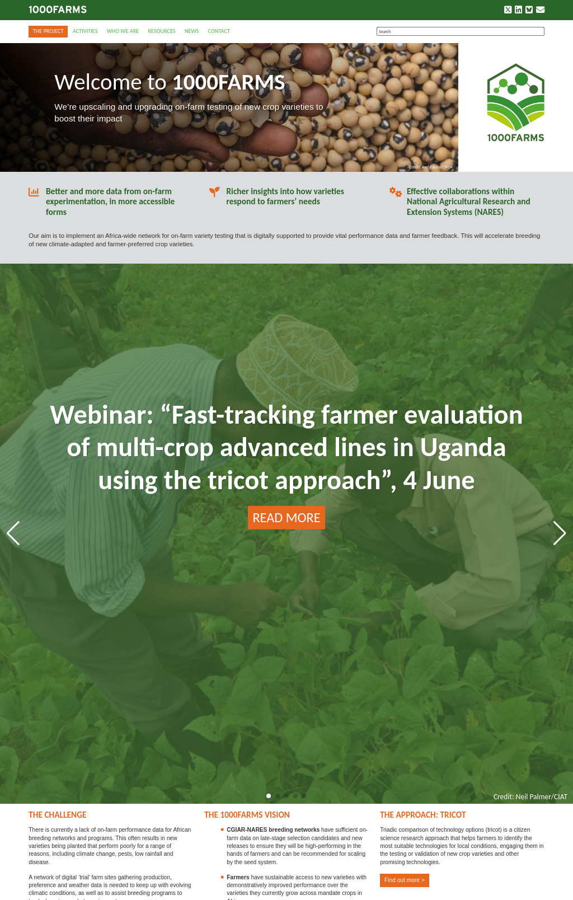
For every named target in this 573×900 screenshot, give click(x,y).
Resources (162, 31)
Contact (219, 31)
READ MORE (286, 517)
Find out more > (404, 880)
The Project (48, 31)
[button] (268, 796)
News (192, 31)
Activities (85, 31)
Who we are (123, 31)
